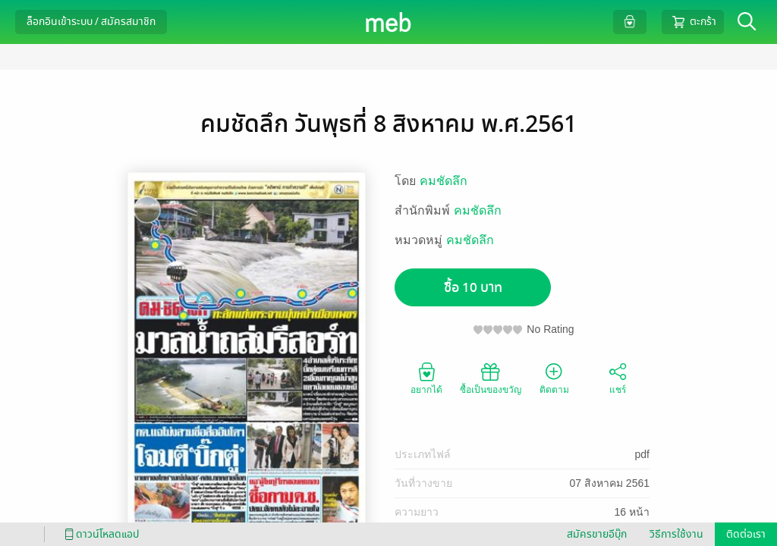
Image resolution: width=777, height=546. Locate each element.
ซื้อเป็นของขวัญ (490, 377)
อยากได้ (426, 377)
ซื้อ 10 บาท (473, 288)
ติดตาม (554, 377)
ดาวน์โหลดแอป (99, 534)
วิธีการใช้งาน (676, 534)
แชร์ (617, 377)
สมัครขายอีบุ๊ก (597, 534)
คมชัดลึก (443, 180)
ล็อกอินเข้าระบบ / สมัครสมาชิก (91, 22)
